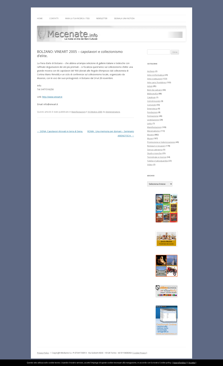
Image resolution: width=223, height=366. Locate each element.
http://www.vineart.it (52, 96)
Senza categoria (155, 149)
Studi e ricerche (154, 153)
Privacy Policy (43, 353)
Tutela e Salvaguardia (157, 160)
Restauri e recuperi (156, 145)
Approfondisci (179, 362)
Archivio (151, 71)
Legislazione (153, 119)
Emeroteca (152, 108)
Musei (150, 138)
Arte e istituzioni (154, 78)
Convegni (151, 104)
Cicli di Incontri (153, 101)
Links (149, 123)
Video (150, 164)
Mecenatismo (153, 131)
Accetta (192, 362)
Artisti (149, 86)
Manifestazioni (78, 111)
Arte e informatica (155, 75)
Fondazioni (152, 112)
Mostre (150, 134)
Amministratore (113, 111)
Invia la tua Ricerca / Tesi (77, 18)
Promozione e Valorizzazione (161, 142)
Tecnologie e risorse (156, 157)
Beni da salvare (154, 89)
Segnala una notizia (124, 18)
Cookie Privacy (139, 353)
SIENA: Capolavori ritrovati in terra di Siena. (60, 131)
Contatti (53, 18)
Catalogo (151, 97)
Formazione (152, 116)
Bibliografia (152, 93)
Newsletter (101, 18)
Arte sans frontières (156, 82)
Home (39, 18)
